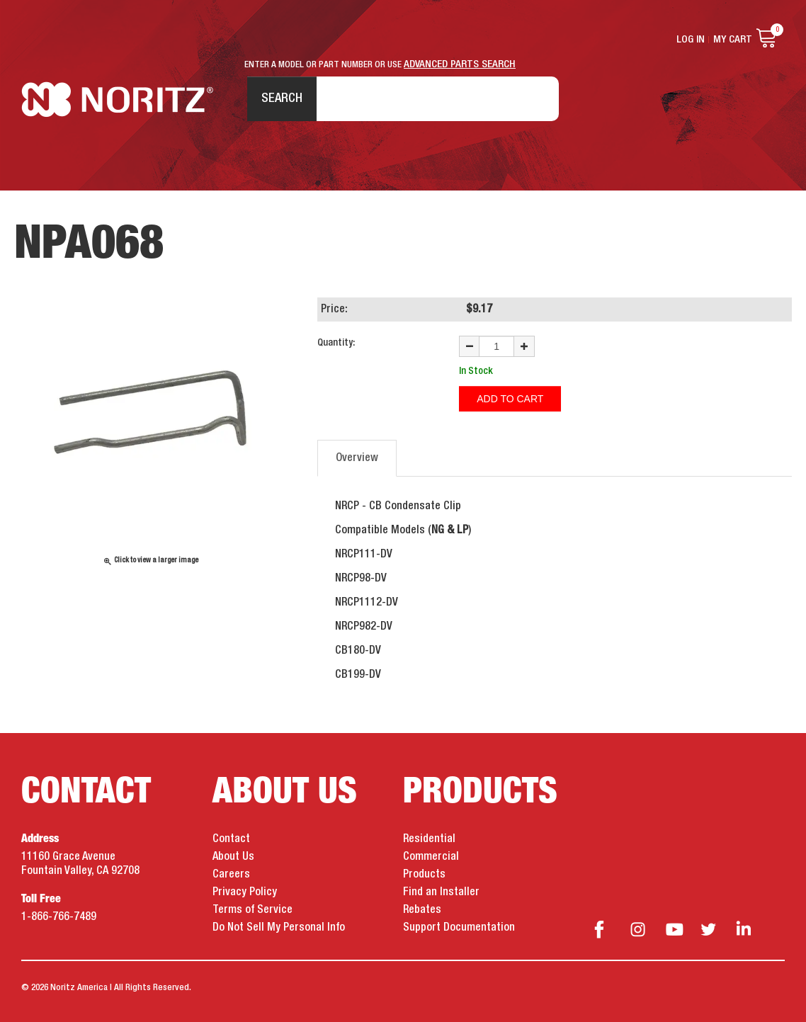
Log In (690, 40)
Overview (357, 458)
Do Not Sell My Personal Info (278, 928)
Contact (231, 839)
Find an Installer (441, 892)
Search (281, 98)
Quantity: (336, 343)
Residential (429, 839)
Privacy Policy (244, 892)
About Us (233, 857)
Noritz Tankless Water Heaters (117, 99)
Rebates (422, 910)
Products (424, 875)
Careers (231, 875)
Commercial (431, 857)
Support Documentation (459, 928)
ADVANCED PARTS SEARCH (460, 64)
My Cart (732, 40)
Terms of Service (252, 910)
